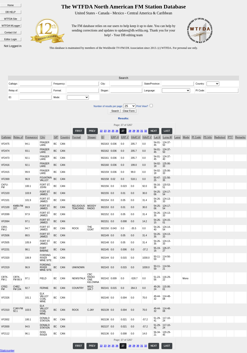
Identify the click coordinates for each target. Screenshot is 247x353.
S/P (56, 137)
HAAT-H (135, 137)
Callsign (6, 137)
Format (76, 137)
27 (123, 131)
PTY (230, 137)
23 (105, 131)
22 (101, 131)
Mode (186, 137)
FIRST (78, 131)
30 (138, 131)
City (42, 137)
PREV (92, 131)
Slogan (91, 137)
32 (145, 131)
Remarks (240, 137)
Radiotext (220, 137)
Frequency (32, 137)
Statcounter (7, 350)
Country (65, 137)
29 (134, 131)
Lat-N (157, 137)
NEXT (154, 131)
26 (117, 131)
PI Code (196, 137)
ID (103, 137)
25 (113, 131)
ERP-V (125, 137)
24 (109, 131)
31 (141, 131)
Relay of (18, 137)
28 (130, 131)
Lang (177, 137)
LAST (167, 131)
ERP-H (114, 137)
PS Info (208, 137)
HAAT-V (147, 137)
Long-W (167, 137)
